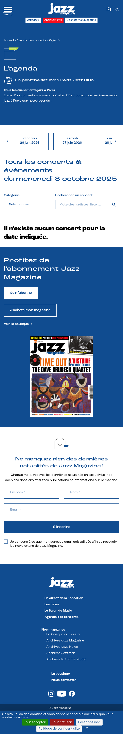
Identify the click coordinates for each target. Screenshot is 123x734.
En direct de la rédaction (64, 598)
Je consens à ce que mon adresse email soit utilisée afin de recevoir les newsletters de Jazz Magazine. (60, 544)
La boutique (60, 673)
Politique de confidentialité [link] (59, 728)
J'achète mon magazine (81, 20)
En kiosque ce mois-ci (63, 634)
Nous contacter (63, 680)
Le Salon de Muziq (58, 610)
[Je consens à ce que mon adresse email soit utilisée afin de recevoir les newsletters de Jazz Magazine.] (6, 542)
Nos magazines (53, 629)
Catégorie (12, 195)
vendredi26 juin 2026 (29, 140)
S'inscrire (61, 527)
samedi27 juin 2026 (72, 140)
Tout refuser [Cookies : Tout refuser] (62, 722)
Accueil (9, 40)
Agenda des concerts (31, 40)
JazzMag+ (33, 20)
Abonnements (53, 20)
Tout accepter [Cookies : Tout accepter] (35, 722)
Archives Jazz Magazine (65, 640)
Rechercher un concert (73, 195)
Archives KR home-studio (66, 659)
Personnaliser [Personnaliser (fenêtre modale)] (89, 722)
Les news (52, 604)
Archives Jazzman (60, 653)
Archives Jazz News (62, 647)
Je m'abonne (21, 293)
